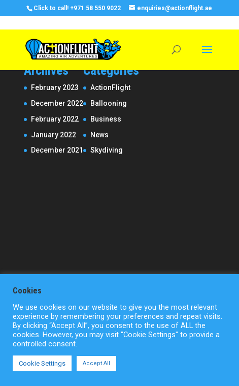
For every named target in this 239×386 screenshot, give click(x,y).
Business (105, 119)
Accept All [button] (96, 363)
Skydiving (106, 150)
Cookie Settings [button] (42, 363)
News (99, 135)
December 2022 (57, 103)
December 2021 (57, 150)
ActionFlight (110, 87)
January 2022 (53, 135)
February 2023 (55, 87)
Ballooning (108, 103)
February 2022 (55, 119)
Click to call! (51, 8)
